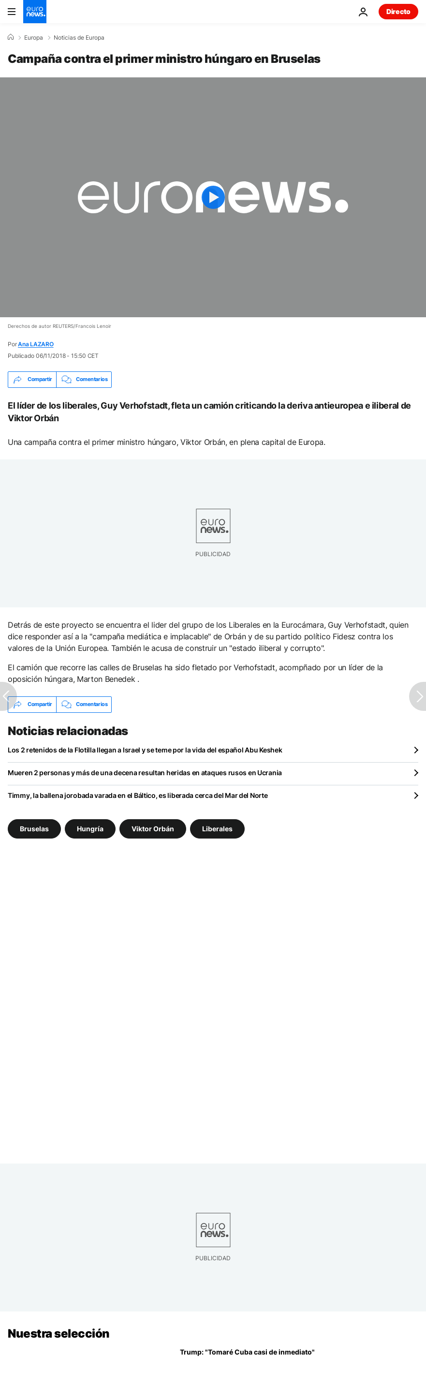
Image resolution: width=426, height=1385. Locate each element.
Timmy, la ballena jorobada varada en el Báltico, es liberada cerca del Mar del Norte (137, 795)
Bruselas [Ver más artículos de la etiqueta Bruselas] (34, 828)
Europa (33, 38)
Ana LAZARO (36, 344)
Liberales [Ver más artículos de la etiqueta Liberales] (217, 828)
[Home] (11, 37)
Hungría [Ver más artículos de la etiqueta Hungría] (90, 828)
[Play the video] (213, 197)
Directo (398, 11)
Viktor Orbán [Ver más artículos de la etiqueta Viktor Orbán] (153, 828)
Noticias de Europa (79, 38)
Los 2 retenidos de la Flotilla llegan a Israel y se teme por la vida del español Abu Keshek (145, 750)
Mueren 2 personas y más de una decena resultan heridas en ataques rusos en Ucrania (145, 772)
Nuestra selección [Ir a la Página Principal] (59, 1333)
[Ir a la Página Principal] (34, 11)
